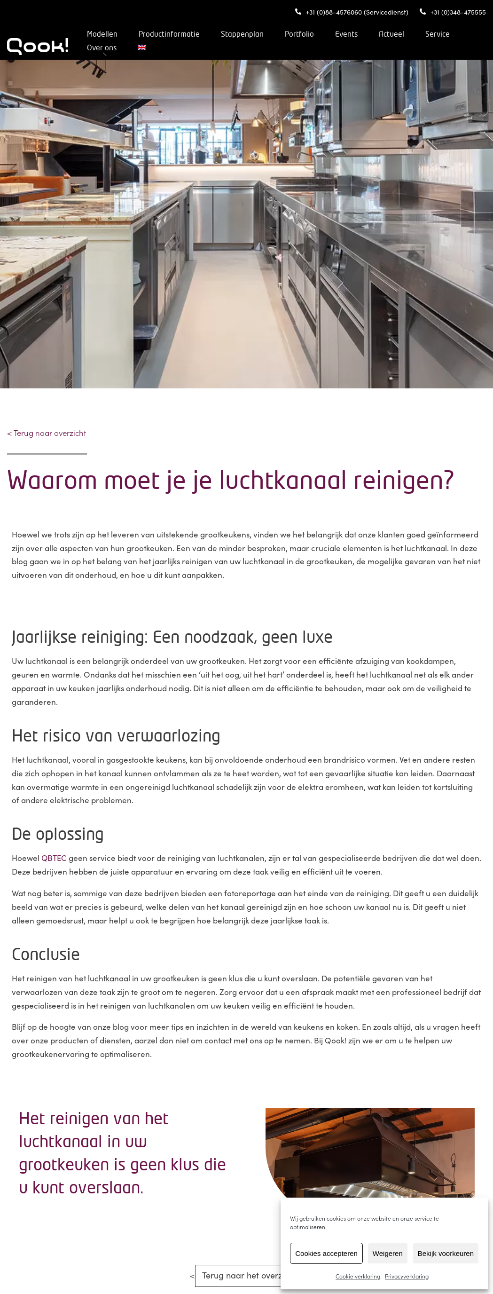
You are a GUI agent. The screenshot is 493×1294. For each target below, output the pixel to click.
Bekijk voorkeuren (446, 1253)
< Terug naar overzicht (47, 432)
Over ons (180, 48)
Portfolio (332, 34)
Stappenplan (275, 34)
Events (379, 34)
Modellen (135, 34)
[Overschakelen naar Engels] (220, 47)
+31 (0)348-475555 (453, 11)
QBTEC (54, 857)
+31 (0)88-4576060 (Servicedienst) (351, 11)
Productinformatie (202, 34)
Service (132, 48)
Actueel (424, 34)
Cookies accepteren (326, 1253)
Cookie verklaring (358, 1276)
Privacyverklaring (407, 1276)
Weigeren (388, 1253)
